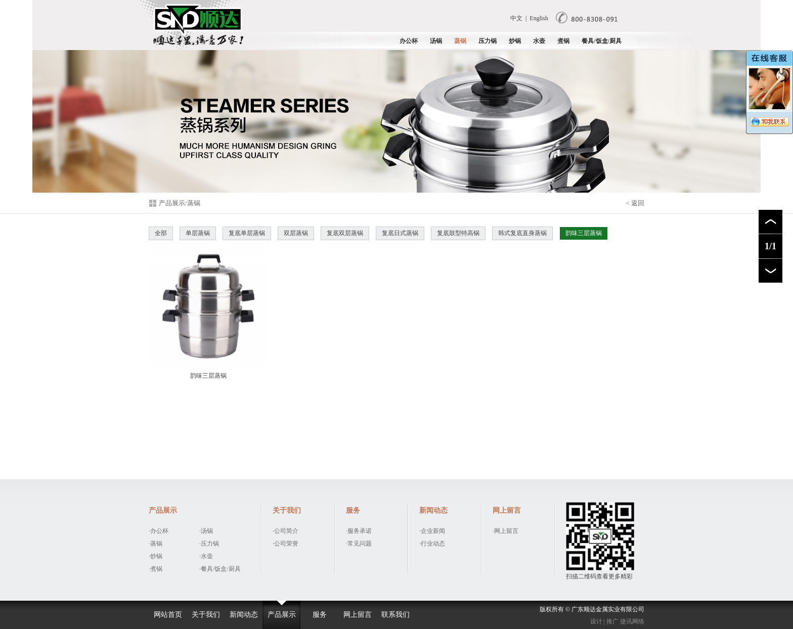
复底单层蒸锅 (247, 233)
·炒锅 (155, 556)
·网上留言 (505, 530)
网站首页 (168, 614)
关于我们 (206, 614)
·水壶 (206, 556)
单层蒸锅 (198, 233)
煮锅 (563, 40)
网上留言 (357, 614)
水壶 (539, 40)
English (539, 18)
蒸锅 (460, 40)
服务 (320, 614)
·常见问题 (359, 543)
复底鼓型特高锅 (458, 233)
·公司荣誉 (285, 543)
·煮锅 (155, 568)
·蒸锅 (155, 543)
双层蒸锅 (296, 233)
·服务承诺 (359, 530)
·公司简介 (285, 530)
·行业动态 (432, 543)
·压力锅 (209, 543)
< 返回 (635, 203)
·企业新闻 (432, 530)
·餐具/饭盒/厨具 (220, 568)
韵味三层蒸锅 (583, 233)
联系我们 (395, 614)
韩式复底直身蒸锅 (522, 233)
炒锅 (515, 40)
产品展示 (282, 614)
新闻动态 (244, 614)
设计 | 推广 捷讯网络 (617, 621)
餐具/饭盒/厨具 (602, 40)
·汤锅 (206, 530)
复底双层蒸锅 (345, 233)
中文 (516, 18)
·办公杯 (158, 530)
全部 (161, 233)
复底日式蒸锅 (400, 233)
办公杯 (409, 40)
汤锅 (436, 40)
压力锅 (487, 40)
